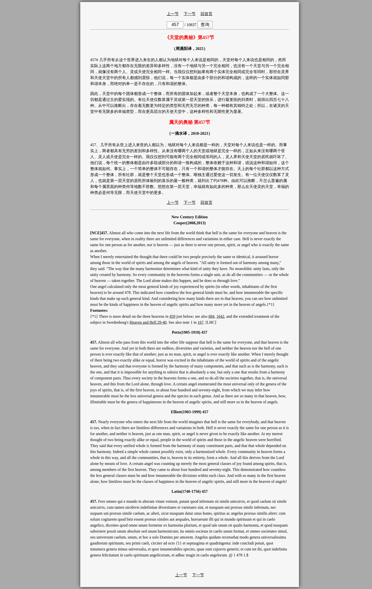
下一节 (190, 14)
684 (211, 316)
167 (201, 322)
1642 (220, 316)
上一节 (173, 14)
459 (172, 316)
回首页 (206, 14)
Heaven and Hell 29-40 (147, 322)
